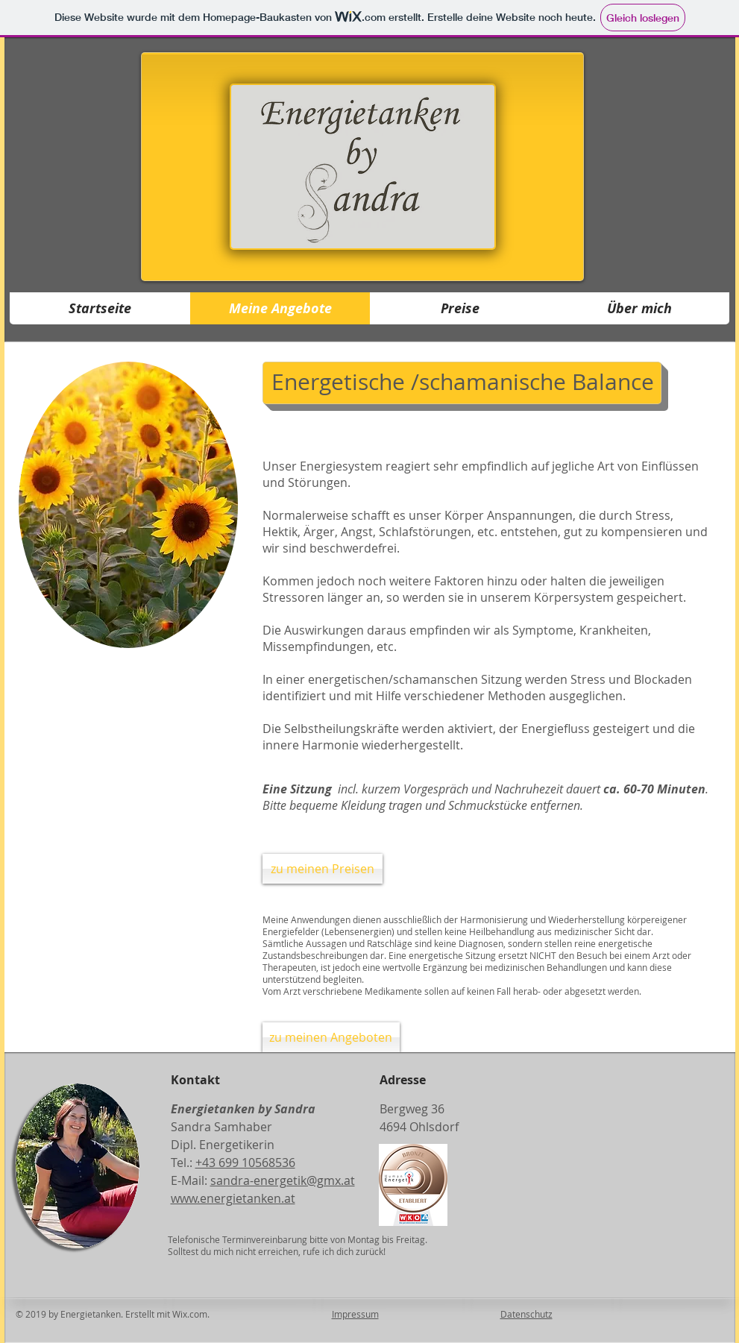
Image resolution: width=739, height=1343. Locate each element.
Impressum (355, 1314)
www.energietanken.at (233, 1198)
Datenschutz (526, 1314)
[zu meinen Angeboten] (331, 1037)
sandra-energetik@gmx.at (282, 1180)
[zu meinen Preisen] (322, 869)
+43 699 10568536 (245, 1162)
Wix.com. (194, 1314)
